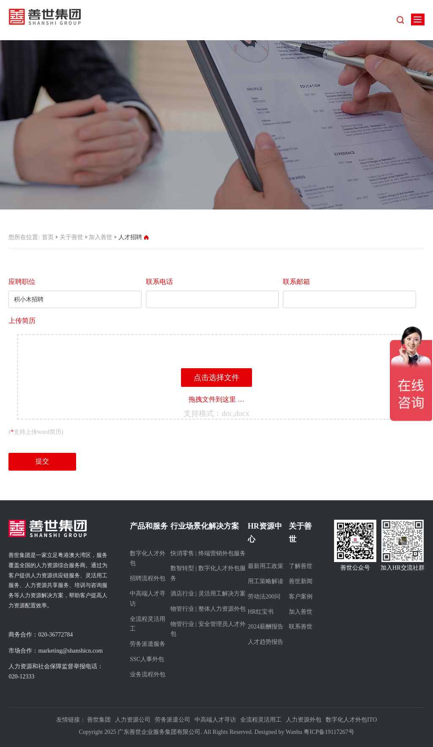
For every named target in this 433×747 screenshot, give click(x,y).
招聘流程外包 (147, 578)
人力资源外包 (303, 720)
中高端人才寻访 (147, 598)
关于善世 (71, 237)
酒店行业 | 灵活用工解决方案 (208, 593)
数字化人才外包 (147, 558)
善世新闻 (300, 581)
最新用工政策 (265, 566)
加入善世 (100, 237)
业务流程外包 (147, 674)
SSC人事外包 (147, 659)
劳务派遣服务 (147, 644)
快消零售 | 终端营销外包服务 (208, 553)
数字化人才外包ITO (351, 720)
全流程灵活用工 (147, 624)
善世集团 (99, 720)
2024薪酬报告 (265, 626)
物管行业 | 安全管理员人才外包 (208, 629)
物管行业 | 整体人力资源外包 (208, 609)
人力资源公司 (133, 720)
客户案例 (300, 596)
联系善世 (300, 626)
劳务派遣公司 (172, 720)
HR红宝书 (261, 612)
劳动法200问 (264, 596)
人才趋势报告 (265, 642)
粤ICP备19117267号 (329, 732)
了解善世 (300, 566)
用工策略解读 (265, 581)
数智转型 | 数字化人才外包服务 (208, 573)
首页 (48, 237)
